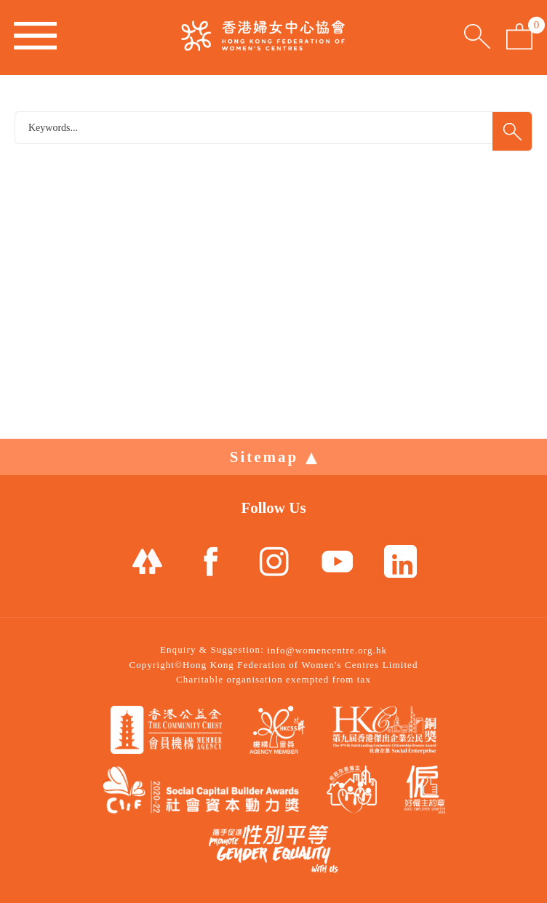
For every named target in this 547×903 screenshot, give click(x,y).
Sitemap (274, 457)
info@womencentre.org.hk (327, 650)
